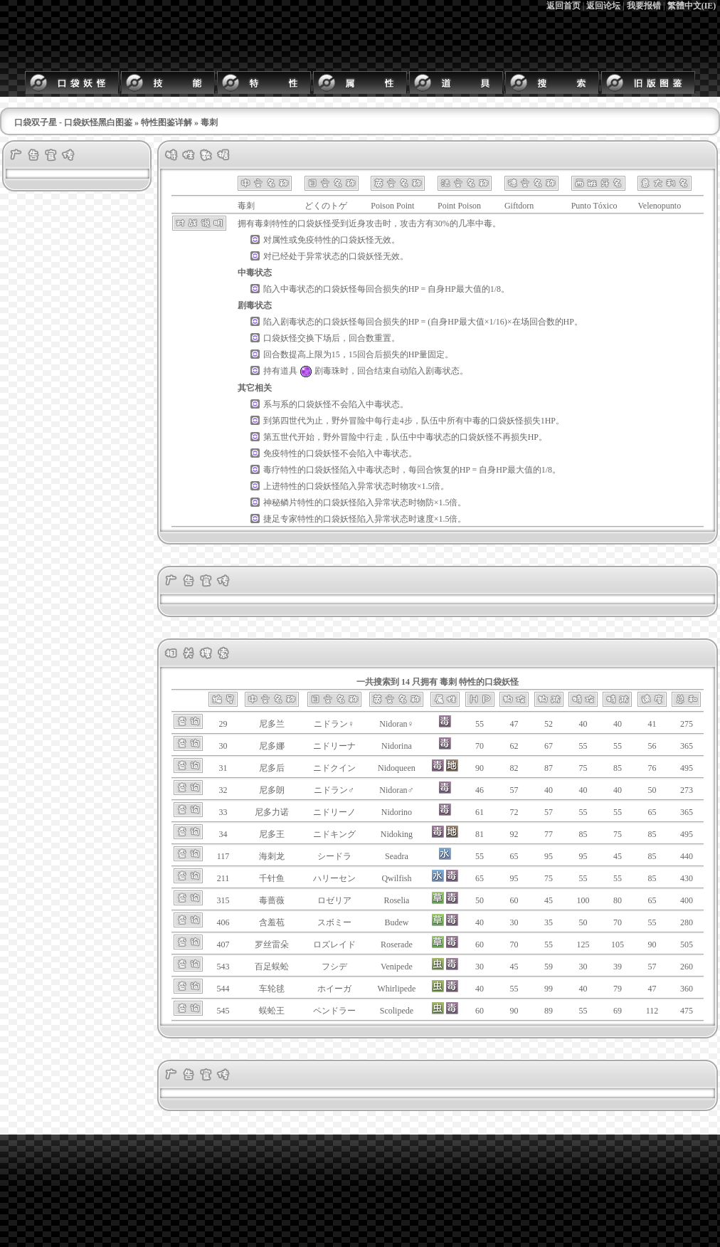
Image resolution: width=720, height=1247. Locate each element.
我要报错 (644, 6)
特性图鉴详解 (166, 122)
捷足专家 (280, 519)
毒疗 (271, 470)
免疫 (305, 240)
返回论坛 (603, 6)
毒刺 (263, 223)
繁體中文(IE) (691, 6)
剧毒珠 (318, 371)
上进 (271, 486)
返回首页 (563, 6)
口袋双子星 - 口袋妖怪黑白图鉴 (73, 122)
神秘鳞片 (280, 502)
